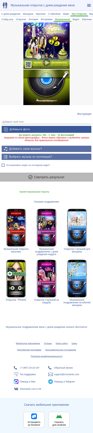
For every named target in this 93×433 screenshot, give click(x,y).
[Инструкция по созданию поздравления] (84, 114)
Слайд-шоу (7, 19)
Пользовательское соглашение (60, 350)
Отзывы (48, 343)
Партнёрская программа (29, 350)
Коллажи (33, 19)
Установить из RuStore (33, 423)
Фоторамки (46, 19)
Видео (76, 19)
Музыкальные (62, 19)
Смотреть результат (46, 177)
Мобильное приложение (28, 343)
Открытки (21, 19)
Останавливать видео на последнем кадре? (28, 165)
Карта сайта (62, 343)
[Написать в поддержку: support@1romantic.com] (63, 374)
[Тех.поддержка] (29, 374)
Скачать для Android (59, 423)
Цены (74, 343)
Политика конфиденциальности (46, 356)
